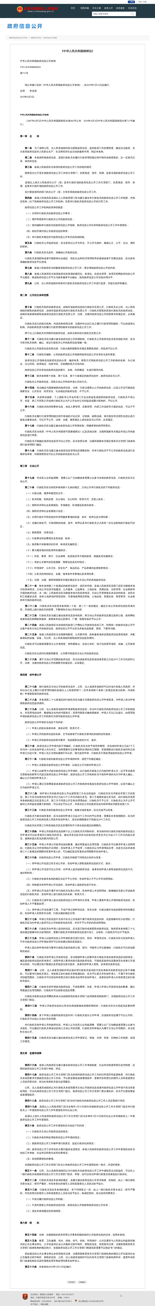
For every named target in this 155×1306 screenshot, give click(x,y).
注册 (144, 2)
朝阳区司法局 (35, 38)
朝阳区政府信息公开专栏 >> (19, 38)
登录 (140, 2)
